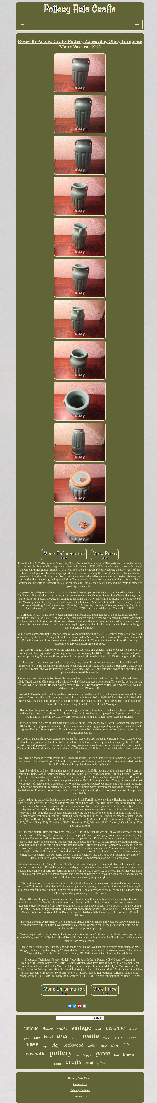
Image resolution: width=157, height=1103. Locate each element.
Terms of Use (80, 1096)
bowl (48, 1036)
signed (133, 1029)
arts (62, 1035)
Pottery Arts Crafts (80, 1078)
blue (128, 1045)
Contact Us (80, 1084)
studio (106, 1037)
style (104, 1046)
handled (118, 1037)
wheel (115, 1046)
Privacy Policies (80, 1090)
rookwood (73, 1045)
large (44, 1046)
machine (75, 1038)
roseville (35, 1054)
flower (48, 1029)
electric (131, 1037)
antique (30, 1028)
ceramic (115, 1027)
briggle (87, 1055)
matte (91, 1036)
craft (89, 1063)
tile (77, 1055)
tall (116, 1055)
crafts (73, 1061)
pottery (60, 1053)
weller (92, 1046)
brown (128, 1054)
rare (37, 1037)
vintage (81, 1028)
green (103, 1053)
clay (55, 1045)
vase (32, 1044)
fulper (27, 1038)
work (98, 1029)
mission (58, 1063)
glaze (101, 1062)
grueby (62, 1029)
